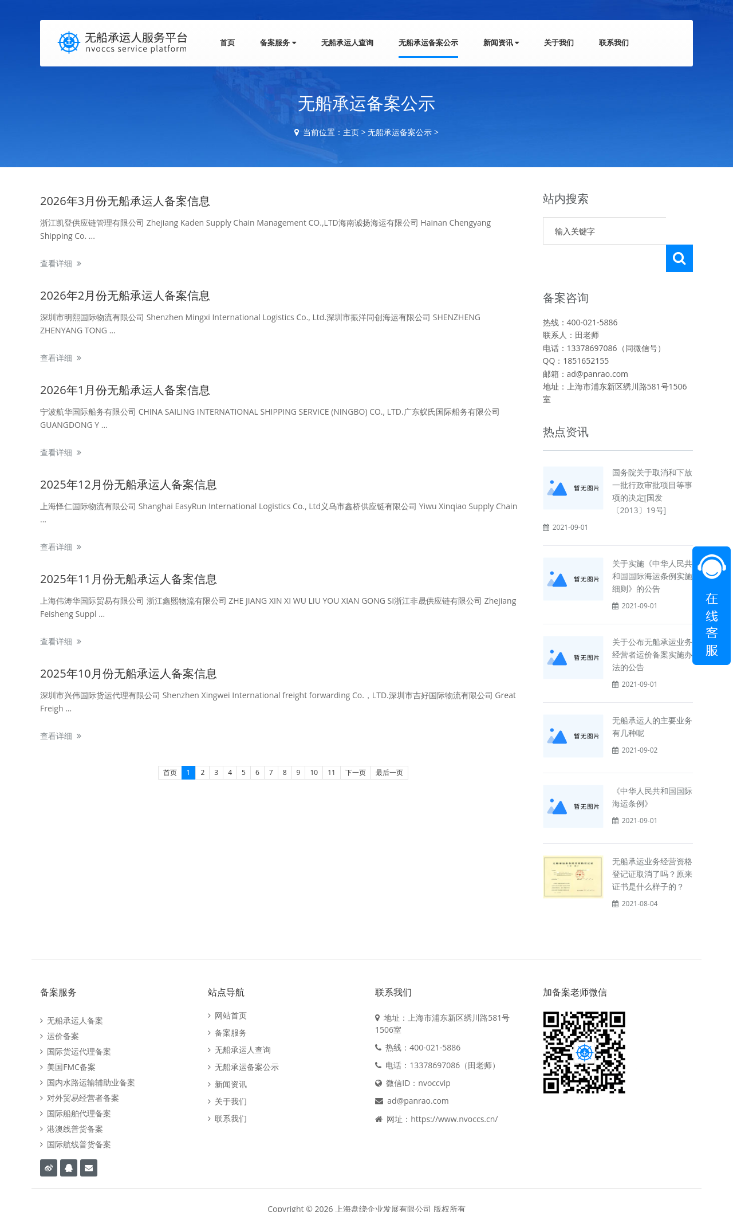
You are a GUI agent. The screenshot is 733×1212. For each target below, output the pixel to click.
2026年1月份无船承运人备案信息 (125, 390)
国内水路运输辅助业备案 (87, 1054)
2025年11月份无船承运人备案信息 (128, 579)
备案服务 (277, 42)
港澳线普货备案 (71, 1101)
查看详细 (56, 263)
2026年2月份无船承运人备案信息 (125, 295)
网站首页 (227, 988)
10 (314, 772)
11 (332, 772)
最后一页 (389, 772)
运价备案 (59, 1008)
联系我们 (614, 42)
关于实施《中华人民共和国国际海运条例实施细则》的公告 (652, 548)
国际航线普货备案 (75, 1116)
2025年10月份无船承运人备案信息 (128, 673)
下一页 (355, 772)
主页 (351, 132)
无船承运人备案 (71, 992)
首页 (227, 42)
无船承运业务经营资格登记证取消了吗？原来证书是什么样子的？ (652, 846)
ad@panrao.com (418, 1073)
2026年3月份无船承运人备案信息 (125, 200)
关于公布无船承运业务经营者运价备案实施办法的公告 (652, 627)
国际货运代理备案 (75, 1023)
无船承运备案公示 (428, 42)
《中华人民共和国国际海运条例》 (652, 769)
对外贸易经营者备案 (79, 1070)
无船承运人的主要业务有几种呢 (652, 699)
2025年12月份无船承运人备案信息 (128, 484)
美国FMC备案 (68, 1039)
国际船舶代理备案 (75, 1085)
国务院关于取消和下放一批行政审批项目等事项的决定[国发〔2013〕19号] (652, 463)
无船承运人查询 (347, 42)
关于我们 (559, 42)
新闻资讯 (501, 42)
